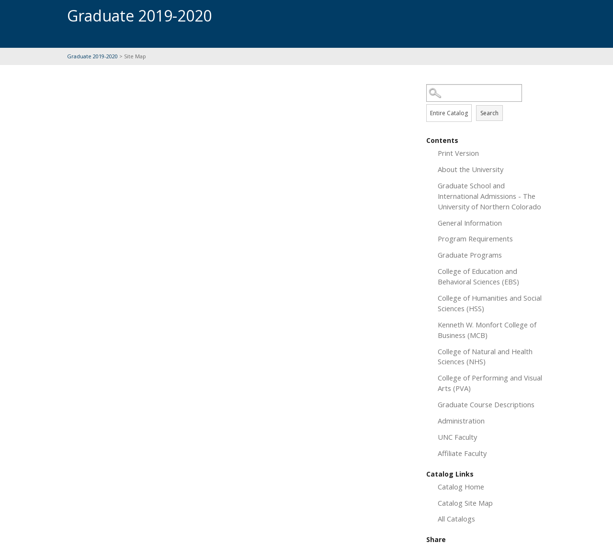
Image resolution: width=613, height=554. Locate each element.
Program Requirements (475, 238)
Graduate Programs (470, 255)
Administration (461, 420)
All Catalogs (456, 518)
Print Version (458, 153)
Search (489, 113)
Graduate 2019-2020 (92, 56)
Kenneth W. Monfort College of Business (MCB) (487, 330)
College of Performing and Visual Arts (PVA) (490, 383)
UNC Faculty (457, 437)
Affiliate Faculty (462, 453)
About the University (470, 169)
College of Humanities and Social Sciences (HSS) (490, 303)
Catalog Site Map (465, 503)
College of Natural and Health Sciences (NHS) (485, 357)
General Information (470, 223)
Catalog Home (461, 486)
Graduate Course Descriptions (486, 404)
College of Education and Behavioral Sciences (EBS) (478, 276)
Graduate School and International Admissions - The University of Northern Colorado (489, 196)
